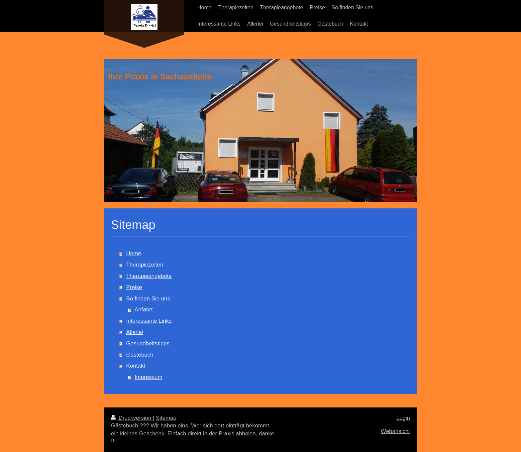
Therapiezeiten (144, 265)
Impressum (148, 377)
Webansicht (395, 431)
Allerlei (134, 332)
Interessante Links (149, 321)
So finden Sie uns (148, 298)
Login (403, 418)
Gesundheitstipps (148, 343)
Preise (134, 287)
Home (133, 253)
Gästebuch (140, 355)
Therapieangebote (149, 276)
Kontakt (135, 366)
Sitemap (166, 418)
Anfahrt (144, 309)
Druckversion (132, 418)
